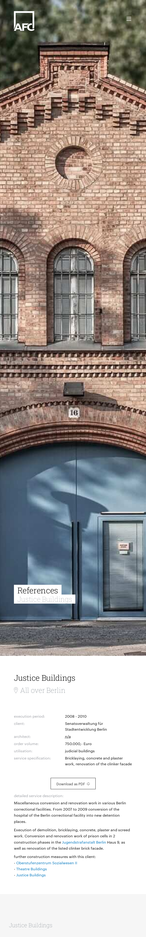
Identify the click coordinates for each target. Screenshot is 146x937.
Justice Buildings (31, 874)
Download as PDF (73, 783)
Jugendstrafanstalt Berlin (84, 842)
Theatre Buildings (31, 868)
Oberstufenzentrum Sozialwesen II (46, 862)
